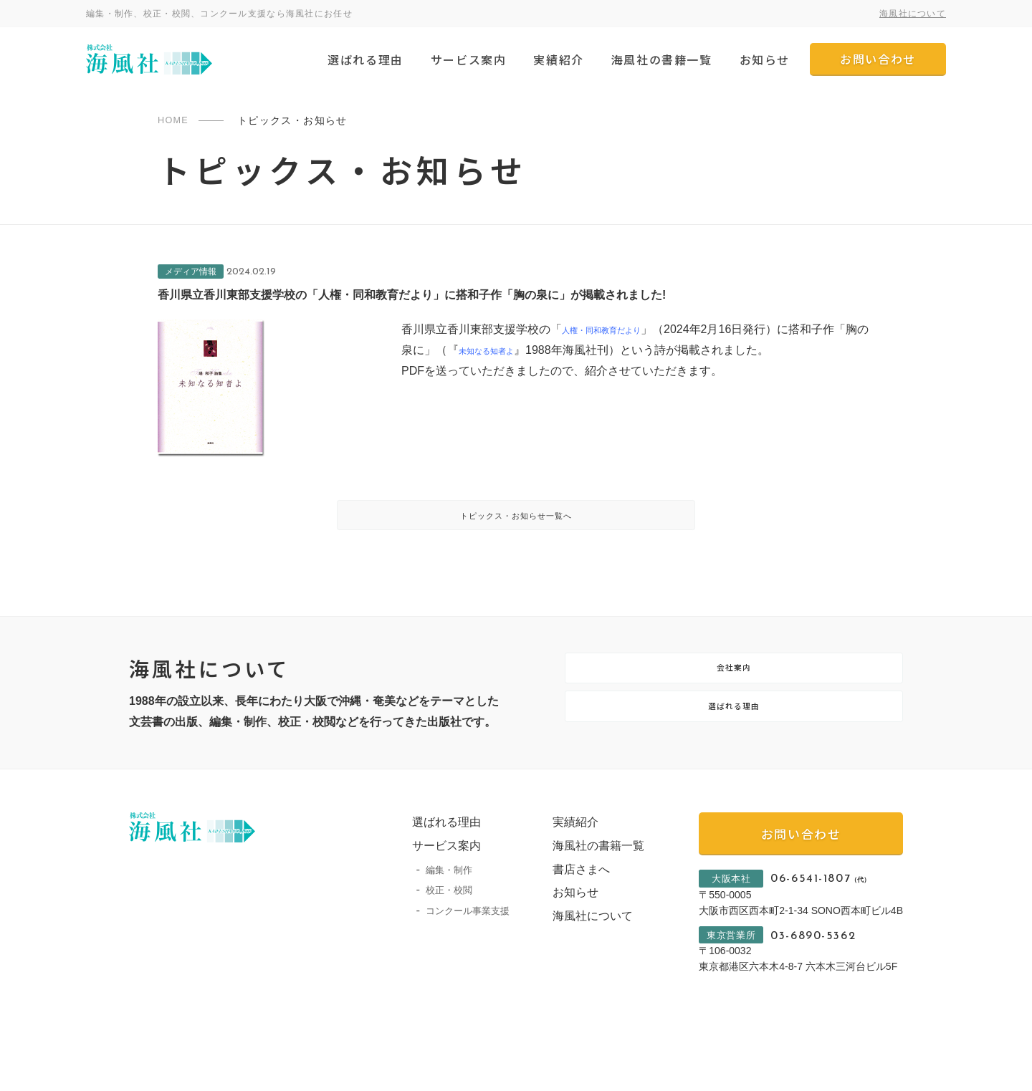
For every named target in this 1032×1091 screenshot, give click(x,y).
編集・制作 (434, 902)
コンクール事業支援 (453, 943)
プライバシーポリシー (172, 1076)
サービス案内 (469, 59)
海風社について (912, 14)
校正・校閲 (434, 923)
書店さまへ (567, 901)
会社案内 (734, 689)
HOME (175, 120)
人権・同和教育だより (619, 329)
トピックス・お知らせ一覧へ (516, 522)
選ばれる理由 (365, 59)
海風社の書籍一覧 (661, 59)
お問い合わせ (878, 58)
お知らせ (765, 59)
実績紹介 (558, 59)
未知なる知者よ (533, 350)
